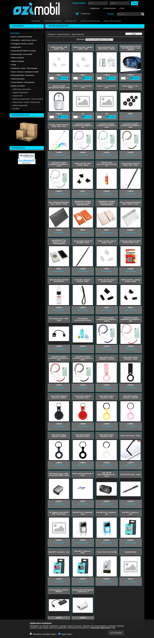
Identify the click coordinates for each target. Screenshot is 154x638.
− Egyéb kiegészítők (19, 92)
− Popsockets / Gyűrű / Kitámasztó (25, 102)
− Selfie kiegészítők (19, 105)
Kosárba (64, 78)
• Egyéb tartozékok (63, 34)
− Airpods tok (17, 96)
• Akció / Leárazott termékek (21, 37)
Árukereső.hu (26, 163)
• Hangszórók (15, 47)
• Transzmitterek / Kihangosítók (22, 82)
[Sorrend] (99, 39)
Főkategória (52, 34)
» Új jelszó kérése (109, 8)
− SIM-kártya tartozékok (21, 89)
